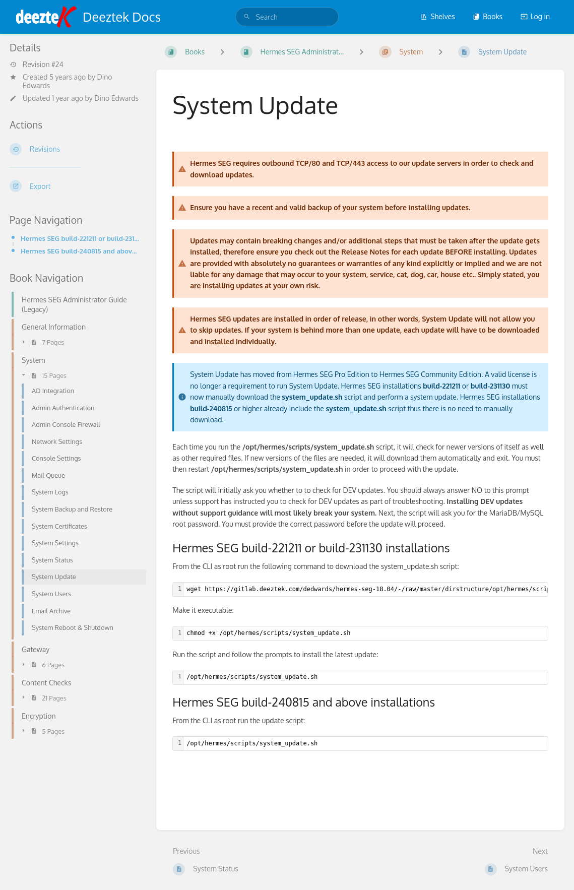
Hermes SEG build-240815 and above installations (80, 250)
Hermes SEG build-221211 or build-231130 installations (80, 238)
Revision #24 (36, 64)
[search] (287, 17)
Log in (535, 16)
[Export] (75, 186)
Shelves (437, 16)
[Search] (246, 17)
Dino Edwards (116, 98)
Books (487, 16)
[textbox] (365, 633)
